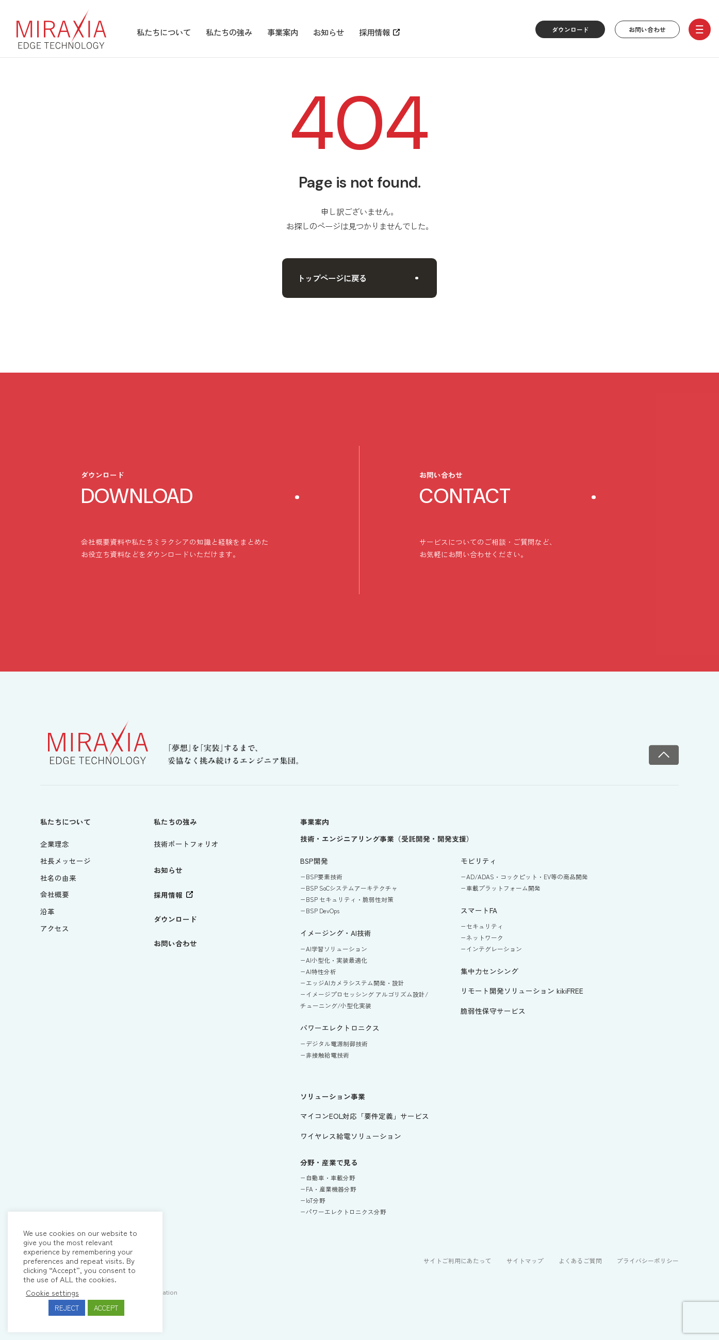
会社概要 (54, 894)
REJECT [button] (67, 1308)
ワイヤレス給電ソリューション (350, 1136)
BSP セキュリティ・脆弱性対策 (350, 899)
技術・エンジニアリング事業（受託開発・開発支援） (386, 838)
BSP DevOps (322, 911)
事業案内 (282, 32)
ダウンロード (570, 29)
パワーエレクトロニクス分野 (346, 1212)
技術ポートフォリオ (186, 844)
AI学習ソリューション (336, 949)
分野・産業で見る (329, 1162)
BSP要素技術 (324, 877)
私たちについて (164, 32)
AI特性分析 (321, 971)
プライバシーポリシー (648, 1261)
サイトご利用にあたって (457, 1261)
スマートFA (479, 910)
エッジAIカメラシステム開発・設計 (355, 983)
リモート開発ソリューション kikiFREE (522, 990)
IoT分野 (315, 1200)
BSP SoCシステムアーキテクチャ (352, 888)
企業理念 (54, 844)
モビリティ (479, 861)
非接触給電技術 (327, 1055)
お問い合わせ (647, 29)
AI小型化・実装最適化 (336, 960)
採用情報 (374, 32)
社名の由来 (58, 878)
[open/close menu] (700, 30)
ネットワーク (484, 937)
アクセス (54, 928)
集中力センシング (489, 971)
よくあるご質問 (580, 1261)
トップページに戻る (357, 277)
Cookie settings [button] (52, 1292)
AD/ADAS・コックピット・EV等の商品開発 (527, 877)
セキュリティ (484, 926)
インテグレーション (494, 949)
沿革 (47, 911)
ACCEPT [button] (106, 1308)
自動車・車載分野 (330, 1178)
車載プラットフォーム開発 (503, 888)
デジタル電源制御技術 (337, 1044)
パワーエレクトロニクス (340, 1028)
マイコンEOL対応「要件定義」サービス (364, 1116)
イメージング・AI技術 (335, 933)
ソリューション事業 (332, 1096)
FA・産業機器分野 (331, 1189)
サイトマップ (525, 1261)
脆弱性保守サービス (493, 1011)
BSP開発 (314, 861)
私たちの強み (229, 32)
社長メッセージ (65, 861)
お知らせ (328, 32)
